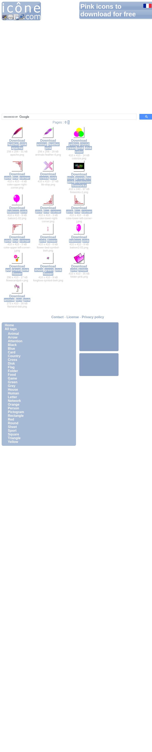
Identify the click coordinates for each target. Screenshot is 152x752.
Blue (11, 348)
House (13, 389)
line (15, 178)
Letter (12, 397)
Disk (11, 363)
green (71, 148)
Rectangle (16, 415)
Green (12, 382)
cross (44, 178)
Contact (57, 317)
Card (11, 352)
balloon (13, 211)
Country (14, 356)
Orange (13, 404)
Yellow (13, 442)
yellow (74, 144)
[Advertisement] (99, 336)
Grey (11, 386)
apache (17, 148)
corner (25, 178)
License (72, 317)
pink (23, 144)
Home (9, 325)
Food (12, 374)
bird (19, 300)
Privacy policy (93, 317)
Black (12, 345)
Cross (12, 359)
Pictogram (16, 412)
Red (11, 419)
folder (83, 270)
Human (13, 393)
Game (12, 378)
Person (13, 408)
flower (52, 241)
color (79, 152)
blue (70, 178)
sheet (16, 270)
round (84, 144)
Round (13, 423)
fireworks (79, 185)
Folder (13, 371)
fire (88, 178)
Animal (13, 333)
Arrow (12, 337)
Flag (11, 367)
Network (14, 401)
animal (42, 144)
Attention (15, 341)
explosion (83, 182)
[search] (69, 117)
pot (8, 270)
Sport (12, 430)
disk (88, 148)
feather (13, 144)
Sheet (12, 427)
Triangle (14, 438)
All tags (11, 329)
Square (13, 434)
